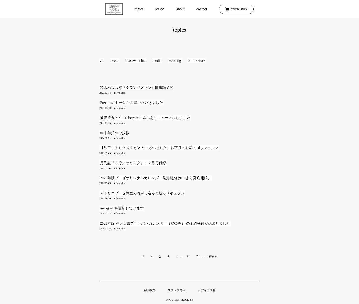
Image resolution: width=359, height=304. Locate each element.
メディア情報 (207, 290)
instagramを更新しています (122, 208)
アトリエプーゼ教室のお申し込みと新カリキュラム (142, 193)
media (156, 60)
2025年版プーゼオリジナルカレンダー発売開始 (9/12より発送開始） (155, 178)
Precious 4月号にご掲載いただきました (131, 103)
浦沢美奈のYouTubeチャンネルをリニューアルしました (145, 118)
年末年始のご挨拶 (114, 133)
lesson (159, 9)
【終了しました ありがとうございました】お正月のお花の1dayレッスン (159, 148)
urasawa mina (135, 60)
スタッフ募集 (176, 290)
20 (197, 256)
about (180, 9)
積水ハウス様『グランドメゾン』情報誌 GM (136, 88)
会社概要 (149, 290)
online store (239, 9)
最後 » (212, 256)
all (102, 60)
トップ (114, 9)
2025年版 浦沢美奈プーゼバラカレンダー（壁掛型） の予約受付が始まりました (165, 223)
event (115, 60)
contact (201, 9)
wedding (174, 60)
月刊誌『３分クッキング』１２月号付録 (133, 163)
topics (139, 9)
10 (187, 256)
